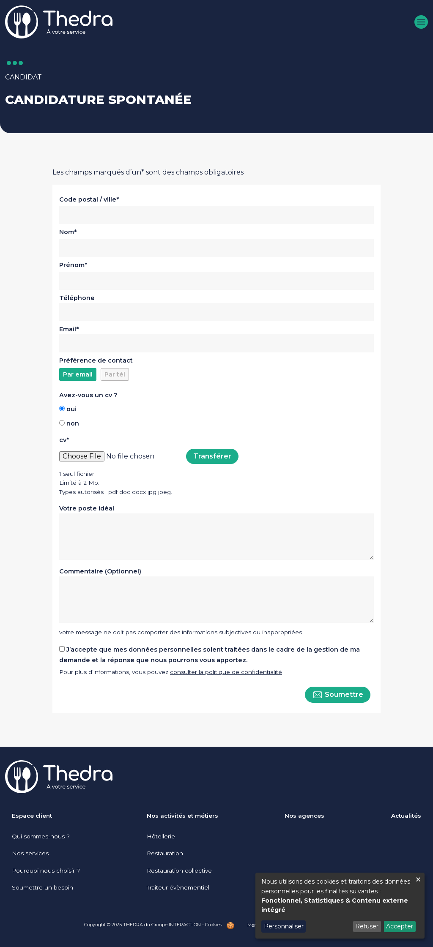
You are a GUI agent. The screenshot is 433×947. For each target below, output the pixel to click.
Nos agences (304, 815)
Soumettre (337, 694)
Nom (66, 232)
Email (67, 329)
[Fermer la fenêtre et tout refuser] (418, 878)
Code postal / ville (87, 199)
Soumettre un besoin (42, 887)
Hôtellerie (161, 836)
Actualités (406, 815)
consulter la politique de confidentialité (226, 672)
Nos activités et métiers (182, 815)
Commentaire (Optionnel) (100, 571)
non (72, 423)
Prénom (72, 265)
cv (62, 440)
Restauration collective (179, 870)
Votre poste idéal (86, 508)
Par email (78, 374)
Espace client (32, 815)
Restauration (165, 853)
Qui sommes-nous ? (41, 836)
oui (71, 409)
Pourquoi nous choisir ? (46, 870)
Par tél (114, 374)
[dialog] (340, 906)
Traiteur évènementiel (178, 887)
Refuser (366, 926)
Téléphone (77, 298)
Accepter (399, 926)
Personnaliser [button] (284, 926)
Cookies (213, 925)
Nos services (30, 853)
